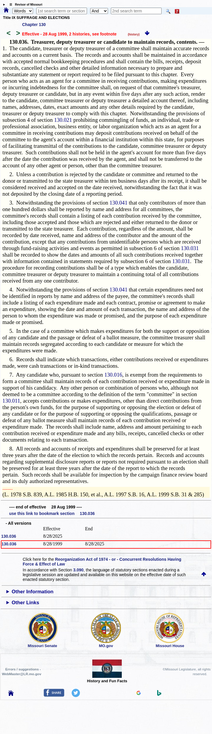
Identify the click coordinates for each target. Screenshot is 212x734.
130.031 (190, 248)
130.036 (8, 536)
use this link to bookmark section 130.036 (52, 513)
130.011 (11, 401)
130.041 (119, 203)
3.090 (78, 570)
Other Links (25, 602)
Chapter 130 (34, 24)
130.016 (113, 375)
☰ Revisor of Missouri (24, 4)
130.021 (63, 120)
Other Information (33, 591)
